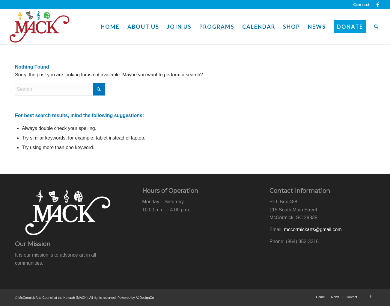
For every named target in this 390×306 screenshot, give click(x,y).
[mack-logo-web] (39, 26)
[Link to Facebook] (377, 4)
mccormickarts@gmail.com (313, 229)
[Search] (376, 26)
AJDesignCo (144, 297)
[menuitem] (360, 4)
